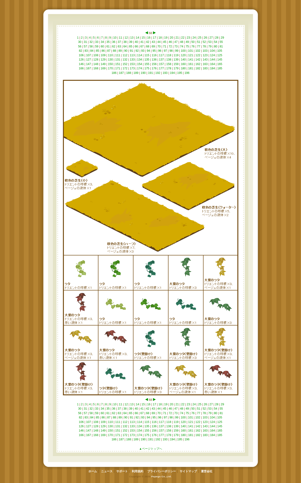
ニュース (106, 471)
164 (212, 64)
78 (204, 46)
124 (212, 55)
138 (168, 59)
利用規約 (137, 471)
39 (130, 42)
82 (80, 50)
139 (176, 59)
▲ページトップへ (150, 448)
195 (179, 73)
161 (190, 64)
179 (176, 68)
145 (219, 59)
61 (108, 46)
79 (210, 46)
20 (171, 37)
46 (170, 42)
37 (119, 42)
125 (219, 55)
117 (161, 55)
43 (153, 42)
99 (176, 50)
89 (120, 50)
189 (136, 73)
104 (212, 50)
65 (130, 46)
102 (197, 50)
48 (181, 42)
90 (125, 50)
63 (119, 46)
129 (103, 59)
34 (102, 42)
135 (147, 59)
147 (88, 64)
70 (159, 46)
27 (211, 37)
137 (161, 59)
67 (142, 46)
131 (117, 59)
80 (215, 46)
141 (190, 59)
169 (103, 68)
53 (210, 42)
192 (157, 73)
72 (170, 46)
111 (117, 55)
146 (81, 64)
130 (110, 59)
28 (216, 37)
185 (219, 68)
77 (198, 46)
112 (125, 55)
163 (205, 64)
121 (190, 55)
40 (136, 42)
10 (114, 37)
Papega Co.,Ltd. (161, 476)
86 (103, 50)
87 (108, 50)
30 (79, 42)
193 (165, 73)
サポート (122, 471)
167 (88, 68)
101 (190, 50)
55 (221, 42)
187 (121, 73)
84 (91, 50)
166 (81, 68)
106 (81, 55)
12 (126, 37)
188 (128, 73)
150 (110, 64)
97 (165, 50)
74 (181, 46)
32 (91, 42)
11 (120, 37)
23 (188, 37)
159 (176, 64)
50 (192, 42)
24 (194, 37)
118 (168, 55)
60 (102, 46)
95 (154, 50)
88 (114, 50)
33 (96, 42)
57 (85, 46)
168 (95, 68)
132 (125, 59)
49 (187, 42)
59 (96, 46)
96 (159, 50)
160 (183, 64)
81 (221, 46)
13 (131, 37)
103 (205, 50)
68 (147, 46)
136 (154, 59)
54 (215, 42)
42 (147, 42)
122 (198, 55)
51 (198, 42)
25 (199, 37)
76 (192, 46)
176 (154, 68)
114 (139, 55)
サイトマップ (188, 471)
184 (212, 68)
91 (131, 50)
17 (154, 37)
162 (198, 64)
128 (95, 59)
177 (161, 68)
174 (139, 68)
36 (113, 42)
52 (204, 42)
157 (161, 64)
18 (160, 37)
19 (165, 37)
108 (95, 55)
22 (182, 37)
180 (183, 68)
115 (147, 55)
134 (139, 59)
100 (183, 50)
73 (176, 46)
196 (187, 73)
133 (132, 59)
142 (198, 59)
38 (125, 42)
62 (113, 46)
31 (85, 42)
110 (110, 55)
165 (219, 64)
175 (147, 68)
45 (164, 42)
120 (183, 55)
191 (150, 73)
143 (205, 59)
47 (176, 42)
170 (110, 68)
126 (81, 59)
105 (219, 50)
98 (171, 50)
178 (168, 68)
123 (205, 55)
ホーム (92, 471)
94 (148, 50)
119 (176, 55)
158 (168, 64)
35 (108, 42)
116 (154, 55)
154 (139, 64)
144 (212, 59)
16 (148, 37)
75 (187, 46)
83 (86, 50)
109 (103, 55)
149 (103, 64)
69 (153, 46)
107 (88, 55)
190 (143, 73)
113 (132, 55)
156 (154, 64)
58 (91, 46)
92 (137, 50)
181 (190, 68)
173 (132, 68)
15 (143, 37)
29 (222, 37)
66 (136, 46)
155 (147, 64)
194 (172, 73)
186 (114, 73)
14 (137, 37)
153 (132, 64)
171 (117, 68)
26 (205, 37)
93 (142, 50)
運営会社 (206, 471)
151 (117, 64)
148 (95, 64)
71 (164, 46)
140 (183, 59)
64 (125, 46)
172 (125, 68)
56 (79, 46)
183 (205, 68)
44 (159, 42)
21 (177, 37)
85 (97, 50)
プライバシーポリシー (161, 471)
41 (142, 42)
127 (88, 59)
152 (125, 64)
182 (198, 68)
